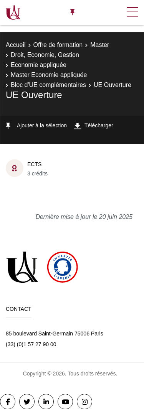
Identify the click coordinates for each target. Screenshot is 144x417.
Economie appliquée (38, 65)
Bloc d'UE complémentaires (48, 85)
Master (99, 45)
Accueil (16, 45)
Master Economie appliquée (49, 75)
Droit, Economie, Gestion (45, 55)
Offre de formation (58, 45)
